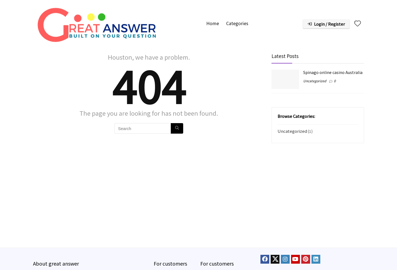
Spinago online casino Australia (333, 72)
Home (212, 23)
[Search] (177, 128)
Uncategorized (314, 80)
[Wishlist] (357, 23)
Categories (237, 23)
